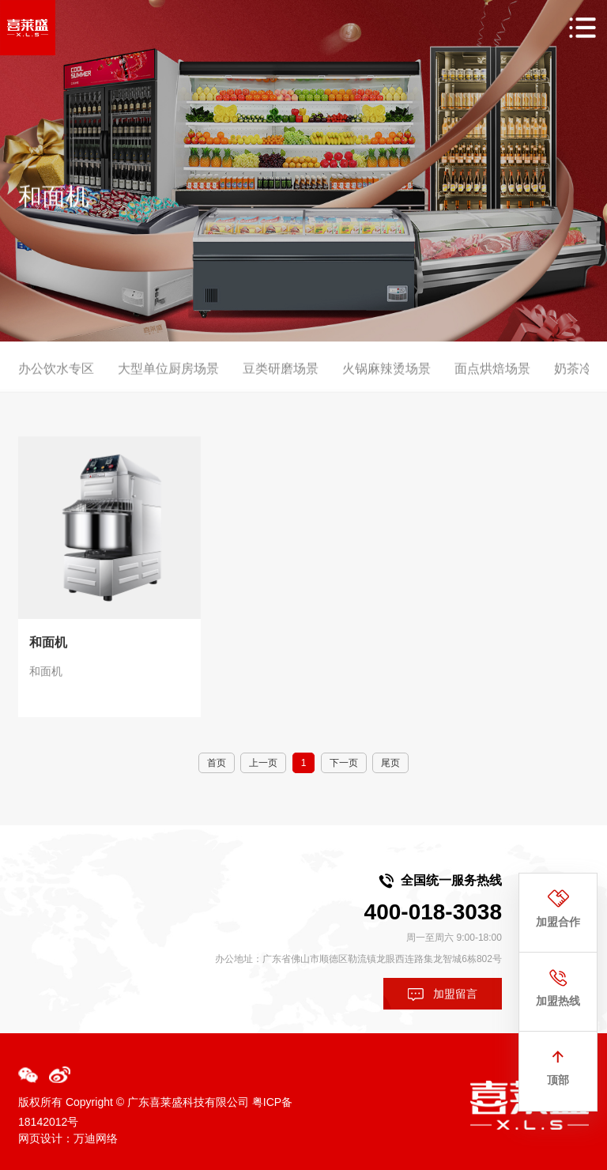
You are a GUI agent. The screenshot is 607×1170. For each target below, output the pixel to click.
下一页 (344, 762)
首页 (216, 762)
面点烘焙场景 (492, 377)
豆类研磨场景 (281, 377)
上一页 (263, 762)
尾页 (390, 762)
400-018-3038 (433, 912)
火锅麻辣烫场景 (386, 377)
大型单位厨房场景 (168, 377)
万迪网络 (96, 1138)
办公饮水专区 (56, 377)
